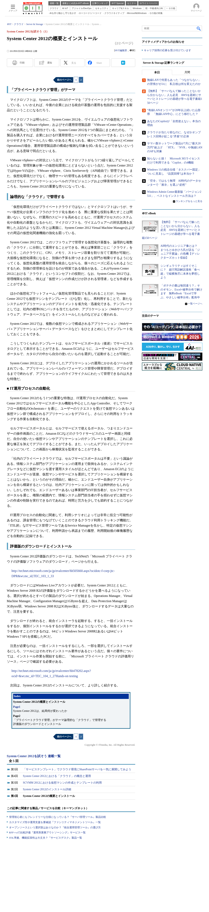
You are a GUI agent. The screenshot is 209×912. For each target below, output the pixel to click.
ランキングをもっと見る (189, 201)
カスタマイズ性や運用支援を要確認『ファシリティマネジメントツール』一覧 (55, 822)
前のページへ (64, 79)
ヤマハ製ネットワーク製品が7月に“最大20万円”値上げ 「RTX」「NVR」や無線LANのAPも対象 (174, 147)
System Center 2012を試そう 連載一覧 (34, 756)
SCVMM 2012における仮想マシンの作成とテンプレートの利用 (62, 782)
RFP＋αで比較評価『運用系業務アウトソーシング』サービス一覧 (47, 832)
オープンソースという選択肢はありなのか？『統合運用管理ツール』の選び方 (55, 827)
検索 (199, 28)
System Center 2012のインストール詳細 (47, 789)
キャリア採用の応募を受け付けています (167, 50)
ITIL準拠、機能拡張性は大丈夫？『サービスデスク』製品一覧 (45, 837)
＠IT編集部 (121, 50)
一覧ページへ (195, 303)
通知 (49, 62)
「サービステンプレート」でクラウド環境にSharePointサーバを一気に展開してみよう (77, 769)
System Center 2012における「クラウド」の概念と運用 (57, 776)
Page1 (16, 706)
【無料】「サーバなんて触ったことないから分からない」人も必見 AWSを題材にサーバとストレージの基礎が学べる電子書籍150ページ (171, 230)
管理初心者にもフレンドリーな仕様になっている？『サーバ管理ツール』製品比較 (57, 816)
